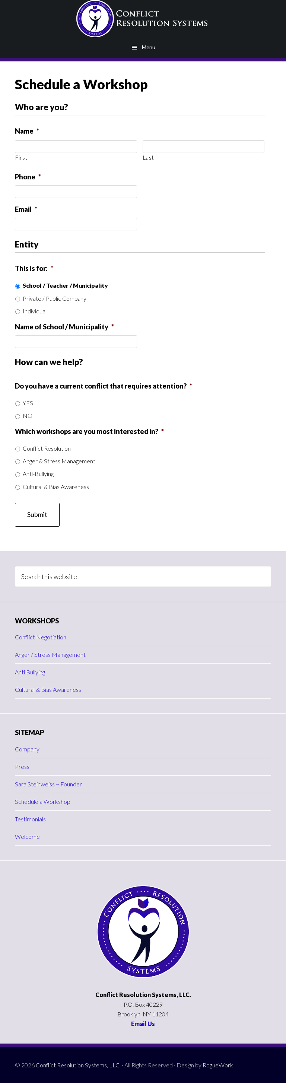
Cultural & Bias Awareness (56, 486)
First (21, 157)
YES (28, 402)
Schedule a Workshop (42, 801)
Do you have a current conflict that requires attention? (103, 386)
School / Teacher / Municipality (65, 285)
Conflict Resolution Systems (143, 18)
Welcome (27, 836)
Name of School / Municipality (64, 327)
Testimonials (30, 818)
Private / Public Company (54, 298)
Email (26, 209)
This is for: (34, 268)
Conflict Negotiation (40, 636)
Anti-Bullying (38, 473)
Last (148, 157)
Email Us (143, 1023)
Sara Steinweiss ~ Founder (48, 784)
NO (27, 415)
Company (27, 749)
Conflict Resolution (47, 448)
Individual (35, 310)
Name (27, 131)
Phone (28, 177)
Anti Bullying (30, 671)
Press (22, 766)
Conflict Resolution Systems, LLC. (78, 1064)
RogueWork (218, 1064)
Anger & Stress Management (59, 460)
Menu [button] (148, 47)
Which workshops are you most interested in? (89, 431)
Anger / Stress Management (50, 654)
